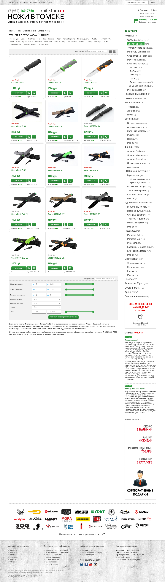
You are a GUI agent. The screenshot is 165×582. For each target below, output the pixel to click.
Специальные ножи (137, 56)
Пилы (130, 115)
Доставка (33, 2)
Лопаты (131, 111)
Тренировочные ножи (138, 86)
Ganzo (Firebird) (44, 31)
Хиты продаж (50, 562)
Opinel (132, 78)
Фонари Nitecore (135, 155)
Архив (128, 292)
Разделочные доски (136, 94)
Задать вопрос (51, 564)
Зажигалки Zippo (134, 283)
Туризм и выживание (136, 202)
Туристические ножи (137, 48)
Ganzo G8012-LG (55, 170)
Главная (11, 2)
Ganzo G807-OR (90, 82)
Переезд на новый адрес (135, 388)
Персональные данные (54, 555)
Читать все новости (133, 419)
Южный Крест (44, 44)
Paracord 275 (133, 235)
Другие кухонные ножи (140, 82)
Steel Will (38, 42)
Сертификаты (132, 287)
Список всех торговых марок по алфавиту (82, 534)
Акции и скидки (51, 560)
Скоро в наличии (134, 296)
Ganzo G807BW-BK (92, 126)
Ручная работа (134, 90)
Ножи (128, 35)
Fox (38, 39)
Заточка (129, 118)
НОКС (106, 42)
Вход (153, 10)
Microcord (132, 243)
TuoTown (134, 71)
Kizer (59, 39)
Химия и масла (134, 263)
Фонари (129, 147)
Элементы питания (136, 163)
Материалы (133, 267)
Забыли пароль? (88, 555)
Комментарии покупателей (56, 550)
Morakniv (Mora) (83, 39)
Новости (18, 2)
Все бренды (14, 39)
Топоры (131, 107)
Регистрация (143, 10)
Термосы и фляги (136, 219)
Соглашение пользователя (56, 552)
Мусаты (131, 135)
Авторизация (86, 550)
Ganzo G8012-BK (18, 126)
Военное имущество (137, 211)
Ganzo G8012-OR (91, 170)
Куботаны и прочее (137, 194)
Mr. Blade (94, 39)
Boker (23, 39)
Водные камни (134, 123)
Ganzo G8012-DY (55, 126)
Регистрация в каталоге (91, 552)
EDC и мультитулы (135, 171)
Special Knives (27, 42)
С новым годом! (131, 340)
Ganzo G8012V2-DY (56, 214)
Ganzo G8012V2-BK (19, 214)
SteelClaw (48, 42)
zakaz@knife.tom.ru (36, 334)
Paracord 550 (133, 239)
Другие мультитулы (138, 183)
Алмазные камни (135, 127)
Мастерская (131, 258)
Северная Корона (29, 44)
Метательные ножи (137, 52)
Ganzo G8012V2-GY (92, 214)
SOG (18, 42)
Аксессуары (133, 167)
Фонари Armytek (135, 159)
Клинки (130, 271)
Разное (130, 143)
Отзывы (49, 2)
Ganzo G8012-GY (18, 170)
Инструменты (132, 102)
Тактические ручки (136, 191)
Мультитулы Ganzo (138, 179)
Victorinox (134, 67)
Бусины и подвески (136, 251)
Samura (133, 75)
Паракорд (130, 230)
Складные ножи (135, 40)
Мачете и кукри (135, 60)
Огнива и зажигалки (137, 215)
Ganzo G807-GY (54, 82)
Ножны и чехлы (133, 98)
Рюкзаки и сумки (135, 223)
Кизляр (89, 42)
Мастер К (97, 42)
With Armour (72, 42)
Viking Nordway (59, 42)
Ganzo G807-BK (18, 82)
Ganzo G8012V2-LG (19, 258)
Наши (134, 332)
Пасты (130, 139)
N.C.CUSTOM (106, 39)
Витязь (81, 42)
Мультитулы (133, 175)
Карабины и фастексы (138, 247)
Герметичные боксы (137, 207)
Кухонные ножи (135, 64)
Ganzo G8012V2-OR (56, 258)
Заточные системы (136, 131)
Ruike (11, 42)
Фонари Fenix (134, 151)
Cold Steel (31, 39)
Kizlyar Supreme (69, 39)
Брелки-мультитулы (137, 186)
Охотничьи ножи (136, 44)
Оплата (25, 2)
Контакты (42, 2)
